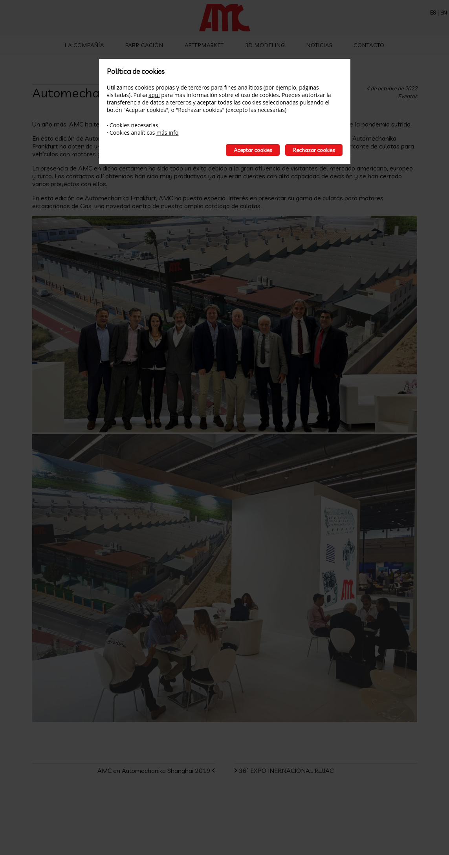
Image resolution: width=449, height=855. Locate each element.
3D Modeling (265, 45)
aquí (153, 95)
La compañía (84, 45)
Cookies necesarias (134, 125)
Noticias (319, 45)
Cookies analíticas (132, 132)
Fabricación (144, 45)
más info (167, 132)
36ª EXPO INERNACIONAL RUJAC (290, 770)
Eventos (407, 96)
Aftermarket (204, 45)
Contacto (369, 45)
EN (443, 12)
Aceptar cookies (253, 150)
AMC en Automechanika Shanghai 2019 (150, 770)
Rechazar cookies (314, 150)
